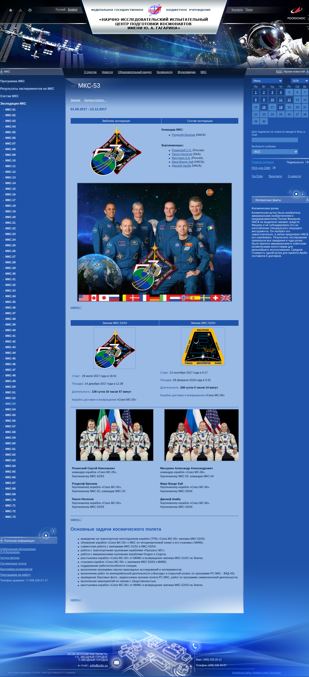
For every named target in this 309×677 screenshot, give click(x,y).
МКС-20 (10, 217)
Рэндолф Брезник (183, 134)
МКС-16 (10, 194)
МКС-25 (10, 245)
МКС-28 (10, 262)
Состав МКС (9, 96)
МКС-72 (10, 511)
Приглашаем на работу (15, 574)
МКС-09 (10, 154)
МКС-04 (10, 126)
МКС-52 (10, 398)
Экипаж (75, 100)
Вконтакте (275, 176)
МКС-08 (10, 149)
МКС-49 (10, 381)
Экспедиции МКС (13, 103)
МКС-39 (10, 324)
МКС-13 (10, 177)
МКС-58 (10, 432)
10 (272, 100)
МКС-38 (10, 318)
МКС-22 (10, 228)
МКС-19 (10, 211)
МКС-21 (10, 222)
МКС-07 (10, 143)
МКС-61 (10, 448)
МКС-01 (10, 109)
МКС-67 (10, 482)
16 (264, 107)
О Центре (90, 72)
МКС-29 (10, 267)
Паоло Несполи (182, 154)
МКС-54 (10, 409)
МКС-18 (10, 205)
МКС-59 (10, 437)
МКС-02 (10, 115)
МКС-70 (10, 499)
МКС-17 (10, 200)
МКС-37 (10, 313)
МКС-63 (10, 460)
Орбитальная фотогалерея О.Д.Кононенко (18, 550)
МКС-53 (10, 403)
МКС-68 (10, 488)
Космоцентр (164, 72)
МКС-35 (10, 301)
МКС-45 (10, 358)
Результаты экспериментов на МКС (27, 89)
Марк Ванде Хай (182, 161)
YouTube (257, 176)
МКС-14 (10, 183)
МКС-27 (10, 256)
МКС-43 (10, 347)
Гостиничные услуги (13, 563)
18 (281, 107)
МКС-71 (10, 505)
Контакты (237, 9)
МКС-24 (10, 239)
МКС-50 (10, 386)
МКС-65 (10, 471)
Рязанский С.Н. (182, 150)
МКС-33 (10, 290)
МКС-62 (10, 454)
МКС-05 (10, 132)
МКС (203, 72)
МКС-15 (10, 188)
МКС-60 (10, 443)
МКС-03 (10, 120)
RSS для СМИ (261, 167)
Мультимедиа (186, 72)
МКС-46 (10, 364)
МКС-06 (10, 137)
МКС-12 (10, 171)
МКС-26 (10, 250)
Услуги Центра (10, 557)
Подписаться (295, 162)
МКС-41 (10, 335)
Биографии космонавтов (16, 569)
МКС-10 (10, 160)
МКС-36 (10, 307)
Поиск (249, 9)
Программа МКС (12, 81)
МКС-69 (10, 494)
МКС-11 (10, 166)
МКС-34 (10, 296)
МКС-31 (10, 279)
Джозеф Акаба (181, 165)
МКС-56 (10, 420)
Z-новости (294, 176)
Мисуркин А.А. (181, 157)
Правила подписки (263, 162)
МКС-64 (10, 465)
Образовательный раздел (135, 72)
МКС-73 (10, 516)
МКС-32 (10, 284)
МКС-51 (10, 392)
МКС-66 (10, 477)
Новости (107, 72)
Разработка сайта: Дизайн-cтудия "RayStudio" (256, 672)
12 (289, 100)
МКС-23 (10, 234)
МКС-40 (10, 330)
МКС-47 (10, 369)
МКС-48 (10, 375)
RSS (279, 71)
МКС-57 (10, 426)
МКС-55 (10, 415)
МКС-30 (10, 273)
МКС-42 (10, 341)
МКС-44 (10, 352)
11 (281, 100)
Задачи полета (95, 100)
